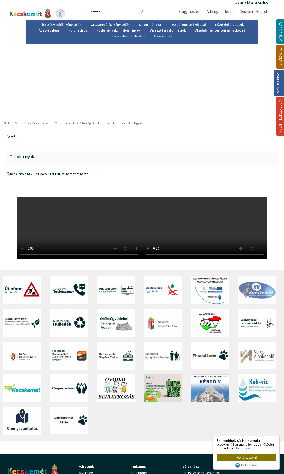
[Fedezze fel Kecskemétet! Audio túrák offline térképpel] (69, 283)
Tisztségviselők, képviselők (60, 24)
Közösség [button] (86, 438)
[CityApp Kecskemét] (22, 283)
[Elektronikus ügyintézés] (163, 218)
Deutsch (246, 11)
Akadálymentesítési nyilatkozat (220, 30)
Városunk (86, 394)
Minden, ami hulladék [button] (94, 453)
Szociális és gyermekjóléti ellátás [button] (97, 422)
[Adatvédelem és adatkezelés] (116, 218)
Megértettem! (246, 457)
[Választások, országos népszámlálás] (210, 251)
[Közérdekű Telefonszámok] (69, 218)
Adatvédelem (49, 30)
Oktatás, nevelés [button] (91, 429)
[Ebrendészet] (210, 283)
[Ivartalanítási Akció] (69, 348)
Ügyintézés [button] (87, 410)
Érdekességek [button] (140, 415)
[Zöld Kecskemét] (22, 316)
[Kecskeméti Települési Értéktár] (116, 283)
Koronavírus (77, 30)
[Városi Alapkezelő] (257, 283)
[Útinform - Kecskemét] (22, 218)
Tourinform (139, 401)
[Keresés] (121, 11)
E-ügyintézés (189, 11)
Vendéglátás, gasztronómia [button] (150, 435)
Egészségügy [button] (88, 415)
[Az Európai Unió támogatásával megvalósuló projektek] (210, 218)
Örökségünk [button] (139, 410)
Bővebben (242, 448)
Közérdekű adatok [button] (229, 24)
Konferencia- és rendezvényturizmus (145, 447)
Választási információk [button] (168, 30)
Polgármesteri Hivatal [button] (189, 24)
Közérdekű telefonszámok (98, 405)
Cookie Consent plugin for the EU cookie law (246, 465)
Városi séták (139, 430)
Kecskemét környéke (146, 425)
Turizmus (138, 394)
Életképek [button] (86, 444)
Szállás (135, 440)
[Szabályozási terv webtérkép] (257, 251)
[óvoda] (116, 316)
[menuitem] (60, 25)
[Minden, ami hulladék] (69, 251)
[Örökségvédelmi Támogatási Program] (116, 251)
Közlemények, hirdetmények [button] (118, 30)
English (262, 11)
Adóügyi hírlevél (220, 11)
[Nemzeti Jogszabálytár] (163, 251)
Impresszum (15, 447)
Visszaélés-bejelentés (128, 36)
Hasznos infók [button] (141, 453)
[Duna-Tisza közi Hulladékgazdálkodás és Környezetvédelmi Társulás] (22, 251)
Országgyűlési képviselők (110, 24)
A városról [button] (86, 401)
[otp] (163, 316)
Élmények (137, 420)
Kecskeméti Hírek (248, 394)
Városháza (278, 83)
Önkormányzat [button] (151, 24)
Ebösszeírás (163, 36)
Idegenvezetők (141, 405)
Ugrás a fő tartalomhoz (251, 2)
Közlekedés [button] (87, 433)
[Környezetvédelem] (69, 316)
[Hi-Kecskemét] (257, 218)
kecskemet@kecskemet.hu (36, 437)
